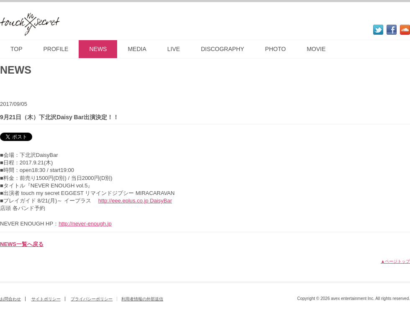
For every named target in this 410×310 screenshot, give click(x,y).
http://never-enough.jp (85, 223)
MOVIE (316, 49)
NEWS (98, 49)
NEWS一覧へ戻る (22, 244)
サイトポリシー (46, 299)
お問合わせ (10, 299)
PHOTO (275, 49)
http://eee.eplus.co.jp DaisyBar (135, 200)
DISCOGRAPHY (222, 49)
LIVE (173, 49)
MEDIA (137, 49)
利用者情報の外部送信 (142, 299)
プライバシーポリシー (92, 299)
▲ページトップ (395, 261)
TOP (16, 49)
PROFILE (56, 49)
